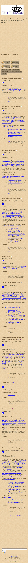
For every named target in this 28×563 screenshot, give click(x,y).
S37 (8, 97)
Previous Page (18, 71)
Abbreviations (5, 71)
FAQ (10, 69)
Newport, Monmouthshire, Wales (17, 475)
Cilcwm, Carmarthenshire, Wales (13, 117)
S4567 (9, 141)
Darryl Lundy (14, 556)
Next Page (4, 73)
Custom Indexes (15, 69)
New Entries (4, 69)
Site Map (12, 71)
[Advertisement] (14, 39)
